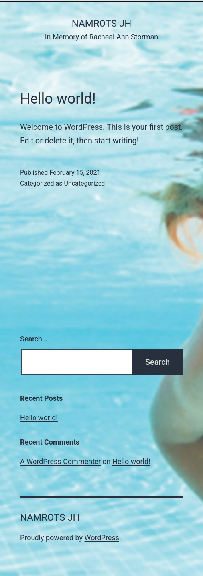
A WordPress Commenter (60, 461)
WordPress (102, 537)
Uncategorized (84, 183)
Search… (33, 339)
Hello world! (58, 98)
